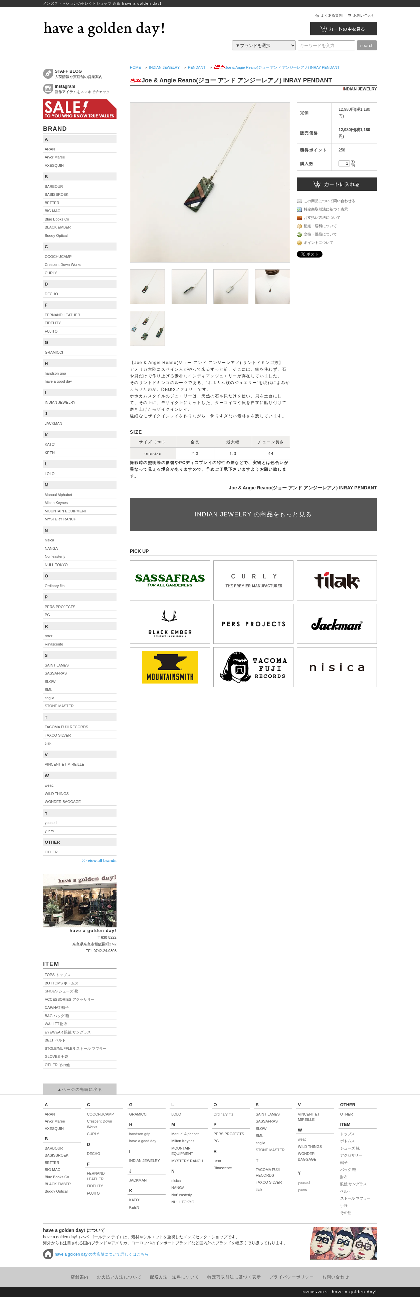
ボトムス (347, 1141)
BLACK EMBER (58, 1184)
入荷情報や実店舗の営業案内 (86, 74)
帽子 (344, 1163)
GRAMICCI (138, 1114)
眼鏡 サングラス (353, 1184)
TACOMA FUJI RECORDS (268, 1172)
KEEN (134, 1207)
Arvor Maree (55, 1121)
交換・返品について (317, 234)
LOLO (176, 1114)
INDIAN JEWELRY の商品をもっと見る (253, 514)
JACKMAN (138, 1180)
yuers (302, 1190)
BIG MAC (52, 1170)
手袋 (344, 1206)
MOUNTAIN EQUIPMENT (182, 1151)
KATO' (134, 1200)
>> (99, 860)
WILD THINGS (310, 1147)
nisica (176, 1181)
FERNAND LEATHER (95, 1176)
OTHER (346, 1114)
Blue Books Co (57, 1177)
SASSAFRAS (267, 1121)
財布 (344, 1177)
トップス (347, 1134)
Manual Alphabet (185, 1134)
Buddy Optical (56, 1191)
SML (259, 1136)
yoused (303, 1183)
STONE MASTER (270, 1150)
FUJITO (93, 1193)
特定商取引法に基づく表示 (322, 209)
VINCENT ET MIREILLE (309, 1117)
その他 (345, 1213)
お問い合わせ (364, 15)
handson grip (140, 1134)
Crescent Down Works (99, 1124)
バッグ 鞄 (348, 1170)
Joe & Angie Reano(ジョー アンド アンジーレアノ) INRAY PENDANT (277, 67)
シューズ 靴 (350, 1148)
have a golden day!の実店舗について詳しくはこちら (102, 1254)
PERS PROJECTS (229, 1134)
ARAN (50, 1114)
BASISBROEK (56, 1155)
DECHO (93, 1154)
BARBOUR (54, 1148)
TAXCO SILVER (269, 1182)
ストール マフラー (355, 1198)
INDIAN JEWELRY (164, 67)
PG (216, 1141)
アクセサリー (351, 1155)
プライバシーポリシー (291, 1277)
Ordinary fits (223, 1114)
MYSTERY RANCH (187, 1161)
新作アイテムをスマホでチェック (86, 89)
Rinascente (223, 1168)
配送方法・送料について (174, 1277)
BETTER (52, 1163)
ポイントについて (315, 243)
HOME (135, 67)
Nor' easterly (181, 1195)
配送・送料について (317, 226)
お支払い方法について (319, 218)
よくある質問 (332, 15)
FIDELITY (95, 1186)
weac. (302, 1139)
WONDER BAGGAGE (307, 1156)
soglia (260, 1143)
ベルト (345, 1191)
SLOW (261, 1129)
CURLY (93, 1134)
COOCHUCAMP (100, 1114)
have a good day (142, 1141)
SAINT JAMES (268, 1114)
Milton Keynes (182, 1141)
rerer (217, 1161)
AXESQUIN (54, 1129)
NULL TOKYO (182, 1202)
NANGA (177, 1188)
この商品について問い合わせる (326, 201)
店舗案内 (80, 1277)
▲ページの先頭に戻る (79, 1089)
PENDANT (197, 67)
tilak (259, 1190)
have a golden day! (354, 1291)
